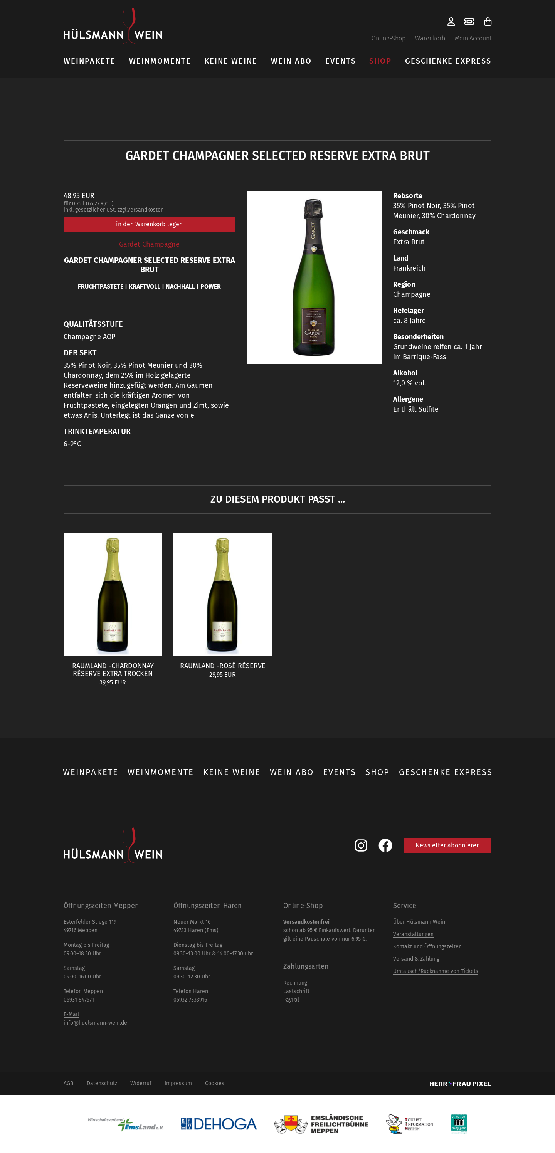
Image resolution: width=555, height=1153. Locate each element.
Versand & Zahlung (416, 959)
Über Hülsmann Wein (419, 922)
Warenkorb (430, 38)
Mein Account (473, 38)
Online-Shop (388, 38)
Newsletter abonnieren (447, 845)
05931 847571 (79, 1000)
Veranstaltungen (413, 934)
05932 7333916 (190, 1000)
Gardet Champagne (149, 244)
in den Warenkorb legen (149, 224)
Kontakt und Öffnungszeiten (427, 946)
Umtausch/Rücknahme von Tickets (435, 971)
